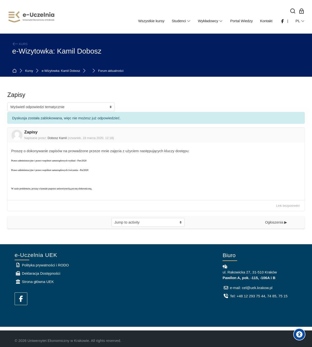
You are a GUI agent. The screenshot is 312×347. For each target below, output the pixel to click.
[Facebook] (21, 298)
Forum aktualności (110, 71)
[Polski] (300, 21)
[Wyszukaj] (293, 11)
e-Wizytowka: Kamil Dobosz (56, 51)
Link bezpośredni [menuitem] (288, 205)
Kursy (29, 71)
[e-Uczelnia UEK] (31, 17)
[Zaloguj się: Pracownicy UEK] (302, 11)
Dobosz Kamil (57, 138)
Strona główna (15, 71)
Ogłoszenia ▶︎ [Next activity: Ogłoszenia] (276, 222)
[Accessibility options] (299, 334)
